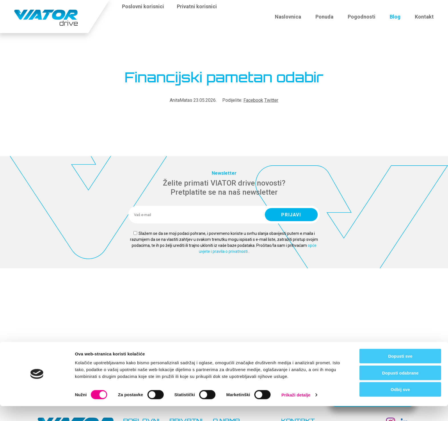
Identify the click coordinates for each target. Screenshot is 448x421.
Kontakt (424, 17)
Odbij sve (400, 404)
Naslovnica (288, 17)
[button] (228, 9)
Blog (395, 17)
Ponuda (324, 17)
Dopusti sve (400, 371)
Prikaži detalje (296, 409)
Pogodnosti (361, 17)
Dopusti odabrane (400, 387)
